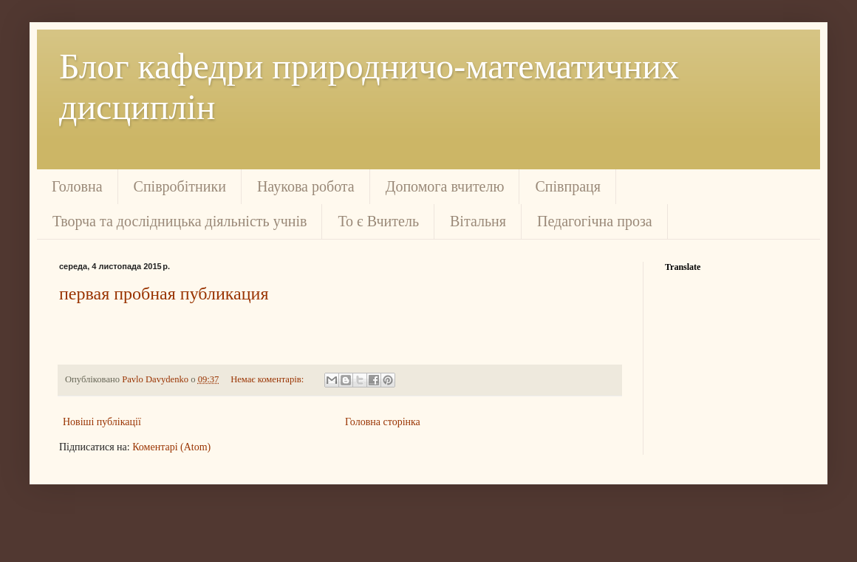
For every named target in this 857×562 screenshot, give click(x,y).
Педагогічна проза (594, 221)
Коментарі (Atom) (171, 447)
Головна (77, 186)
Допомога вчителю (445, 186)
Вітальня (478, 221)
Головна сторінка (382, 421)
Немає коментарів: (268, 379)
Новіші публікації (102, 421)
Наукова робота (306, 186)
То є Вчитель (378, 221)
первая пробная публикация (163, 293)
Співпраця (568, 186)
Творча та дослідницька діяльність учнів (179, 221)
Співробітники (180, 186)
